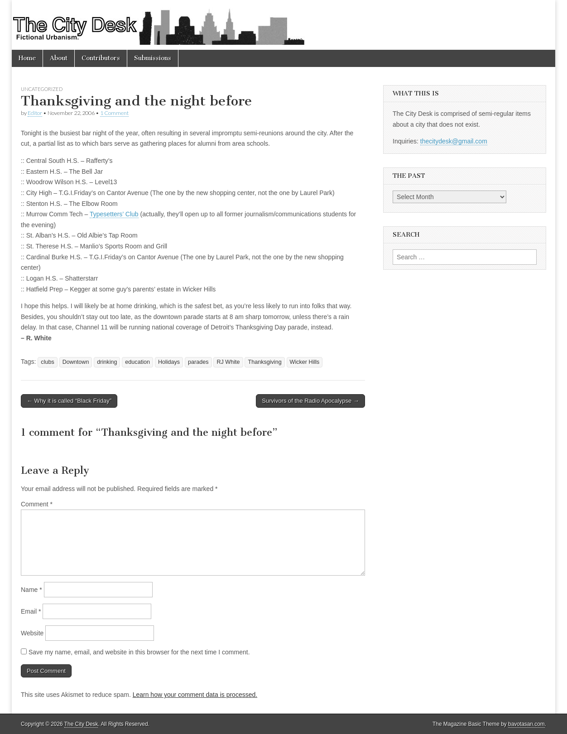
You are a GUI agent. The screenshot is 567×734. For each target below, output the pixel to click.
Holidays (169, 362)
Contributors (101, 58)
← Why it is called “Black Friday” (69, 400)
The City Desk (81, 724)
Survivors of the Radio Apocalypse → (310, 400)
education (137, 362)
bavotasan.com (526, 724)
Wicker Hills (305, 362)
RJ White (228, 362)
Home (27, 58)
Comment (37, 504)
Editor (35, 113)
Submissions (152, 58)
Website (32, 633)
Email (31, 611)
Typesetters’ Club (114, 214)
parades (198, 362)
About (58, 58)
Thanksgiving (264, 362)
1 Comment (114, 113)
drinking (107, 362)
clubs (47, 362)
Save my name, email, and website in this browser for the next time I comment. (139, 652)
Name (31, 589)
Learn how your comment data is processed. (195, 694)
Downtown (75, 362)
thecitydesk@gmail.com (453, 141)
